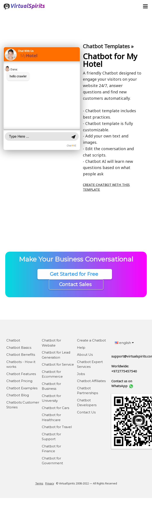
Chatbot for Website (51, 342)
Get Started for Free (75, 274)
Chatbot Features (21, 374)
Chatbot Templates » (108, 46)
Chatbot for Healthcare (51, 417)
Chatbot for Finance (51, 448)
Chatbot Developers (86, 402)
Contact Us (86, 412)
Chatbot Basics (18, 347)
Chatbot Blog (17, 395)
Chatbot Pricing (19, 381)
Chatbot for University (51, 398)
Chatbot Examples (21, 388)
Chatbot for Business (51, 386)
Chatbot (13, 340)
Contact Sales (76, 284)
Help (81, 347)
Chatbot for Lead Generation (56, 354)
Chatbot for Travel (57, 427)
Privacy (49, 483)
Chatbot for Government (52, 460)
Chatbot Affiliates (91, 381)
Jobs (81, 374)
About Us (85, 354)
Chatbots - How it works (20, 364)
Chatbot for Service (58, 364)
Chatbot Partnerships (87, 390)
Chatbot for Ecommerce (52, 374)
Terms (39, 483)
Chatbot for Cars (55, 408)
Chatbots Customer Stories (22, 404)
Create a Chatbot (91, 340)
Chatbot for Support (51, 436)
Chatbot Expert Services (90, 364)
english (124, 343)
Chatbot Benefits (20, 354)
